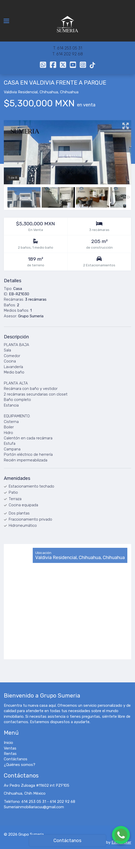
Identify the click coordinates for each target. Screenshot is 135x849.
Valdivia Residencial (21, 92)
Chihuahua (49, 92)
